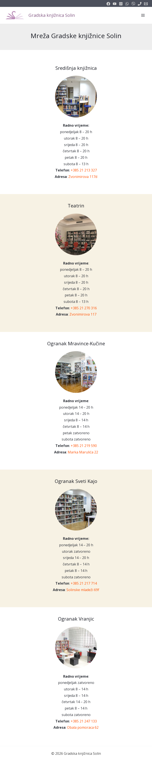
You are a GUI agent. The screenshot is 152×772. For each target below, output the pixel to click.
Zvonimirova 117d (82, 176)
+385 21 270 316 (84, 308)
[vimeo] (133, 4)
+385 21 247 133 (84, 721)
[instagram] (121, 4)
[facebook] (108, 4)
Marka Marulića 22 (83, 452)
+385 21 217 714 (84, 583)
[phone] (139, 4)
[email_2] (127, 4)
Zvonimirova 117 (82, 314)
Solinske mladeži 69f (82, 589)
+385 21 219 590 (84, 445)
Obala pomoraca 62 (83, 727)
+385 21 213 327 (84, 170)
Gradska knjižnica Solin (51, 15)
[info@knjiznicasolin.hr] (146, 4)
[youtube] (114, 4)
